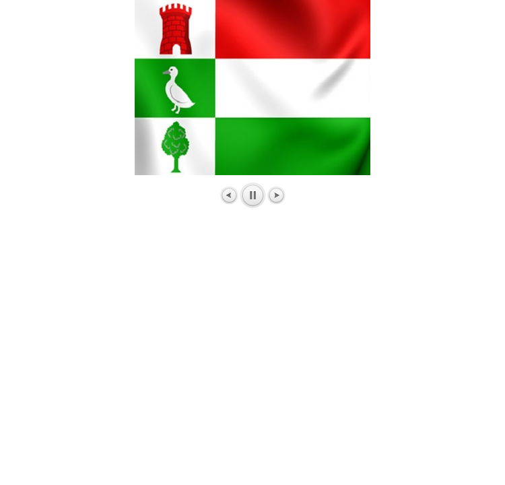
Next (276, 195)
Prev (229, 195)
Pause (253, 195)
